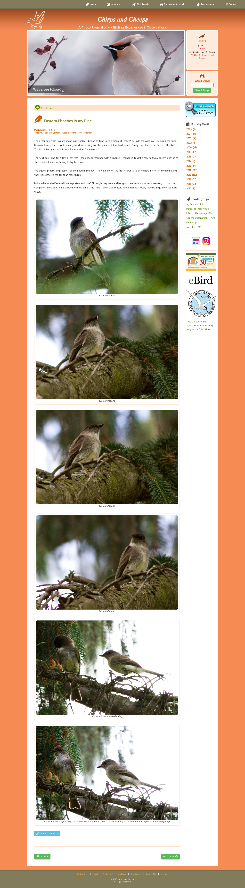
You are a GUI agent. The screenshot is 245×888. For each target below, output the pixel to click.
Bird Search (140, 4)
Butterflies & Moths (173, 4)
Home (91, 4)
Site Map (165, 874)
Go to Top (170, 856)
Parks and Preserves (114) (199, 209)
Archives (122, 874)
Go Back (42, 856)
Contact (232, 4)
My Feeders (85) (195, 204)
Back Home (44, 108)
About (95, 874)
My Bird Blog (82, 874)
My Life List (108, 874)
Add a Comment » (47, 833)
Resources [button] (205, 4)
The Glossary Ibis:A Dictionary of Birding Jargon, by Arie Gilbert (199, 325)
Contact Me (151, 874)
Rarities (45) (192, 223)
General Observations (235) (200, 218)
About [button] (114, 4)
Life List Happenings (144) (199, 214)
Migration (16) (193, 227)
